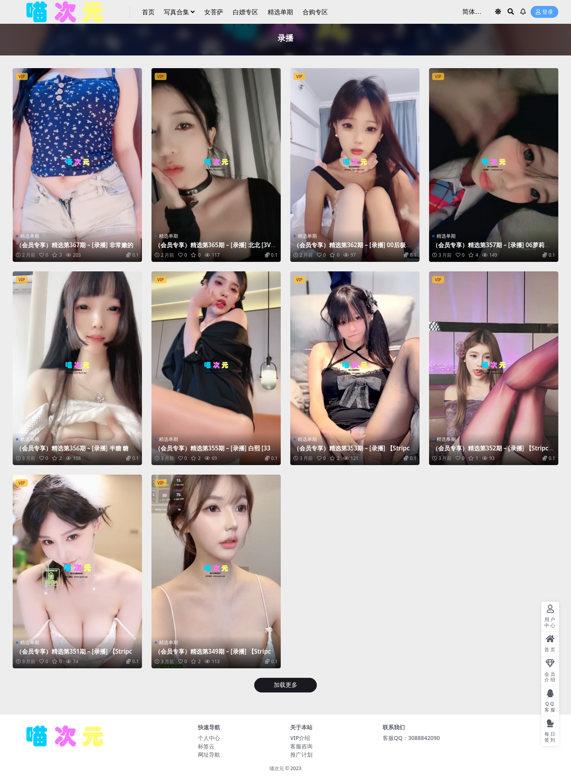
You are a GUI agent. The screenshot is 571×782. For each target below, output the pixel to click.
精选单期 (29, 236)
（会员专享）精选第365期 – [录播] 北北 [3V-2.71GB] (214, 248)
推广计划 (301, 754)
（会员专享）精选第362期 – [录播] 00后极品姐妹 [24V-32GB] (352, 248)
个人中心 (209, 738)
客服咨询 (301, 746)
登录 (544, 12)
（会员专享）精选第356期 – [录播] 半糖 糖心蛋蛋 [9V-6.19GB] (75, 451)
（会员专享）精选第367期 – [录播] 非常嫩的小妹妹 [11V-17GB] (74, 248)
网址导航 (209, 754)
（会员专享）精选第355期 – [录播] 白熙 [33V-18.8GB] (215, 451)
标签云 (206, 746)
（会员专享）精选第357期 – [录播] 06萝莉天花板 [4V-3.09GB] (491, 248)
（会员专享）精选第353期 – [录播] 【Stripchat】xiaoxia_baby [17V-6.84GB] (353, 451)
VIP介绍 (300, 738)
